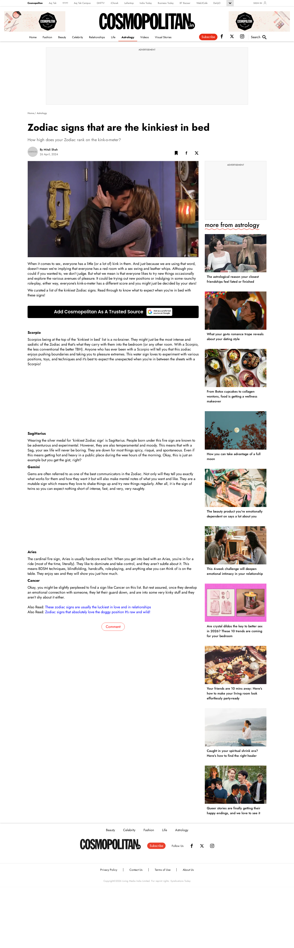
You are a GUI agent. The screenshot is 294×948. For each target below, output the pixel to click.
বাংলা (65, 3)
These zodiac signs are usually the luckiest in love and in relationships (98, 607)
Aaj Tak (52, 3)
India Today (146, 3)
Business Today (166, 3)
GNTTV (101, 3)
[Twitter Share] (197, 154)
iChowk (114, 3)
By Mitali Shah (49, 149)
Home (33, 37)
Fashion (47, 37)
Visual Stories (163, 37)
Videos (144, 37)
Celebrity (77, 37)
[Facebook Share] (186, 154)
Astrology (127, 37)
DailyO (216, 3)
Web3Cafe (201, 3)
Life (113, 37)
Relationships (97, 37)
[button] (176, 154)
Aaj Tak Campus (82, 3)
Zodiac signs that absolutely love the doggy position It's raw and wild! (97, 612)
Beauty (62, 37)
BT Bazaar (185, 3)
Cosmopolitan (35, 3)
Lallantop (129, 3)
